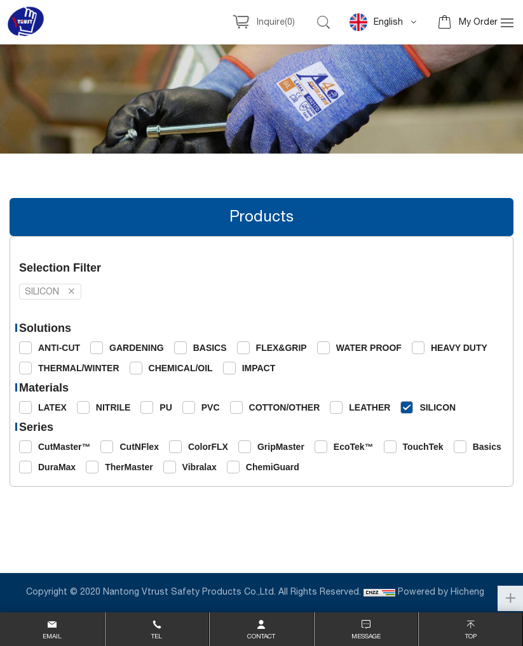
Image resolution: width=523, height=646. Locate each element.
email (52, 636)
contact (261, 636)
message (366, 636)
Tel (156, 636)
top (471, 636)
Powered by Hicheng (442, 592)
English (376, 22)
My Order (478, 22)
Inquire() (276, 22)
